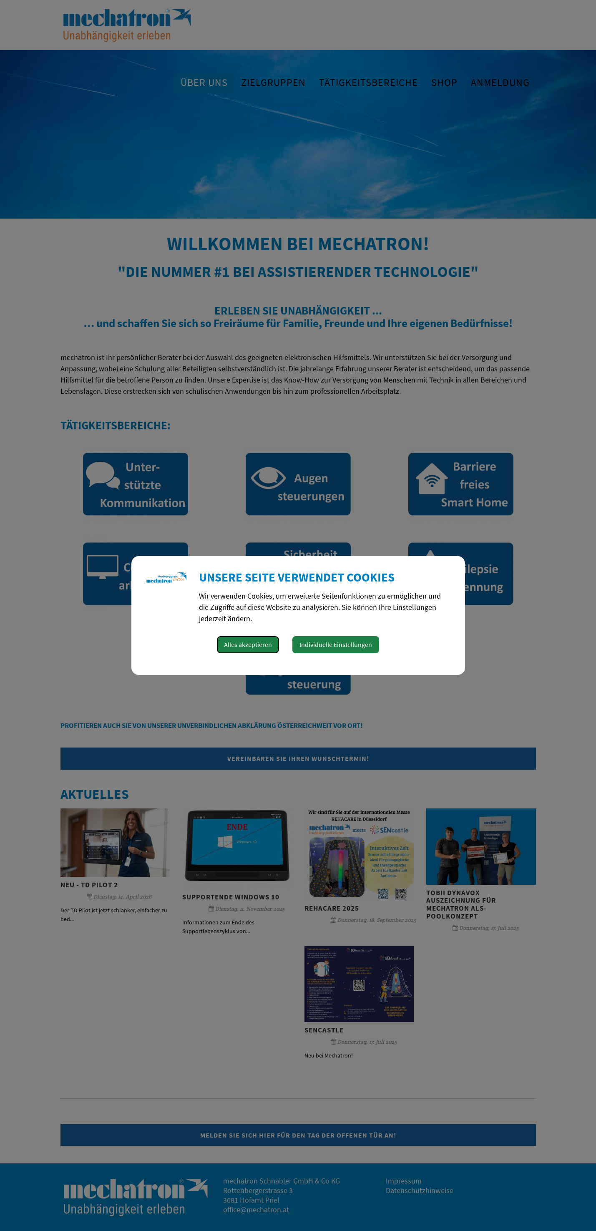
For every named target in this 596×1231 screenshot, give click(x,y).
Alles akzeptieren (248, 644)
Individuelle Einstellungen (335, 644)
